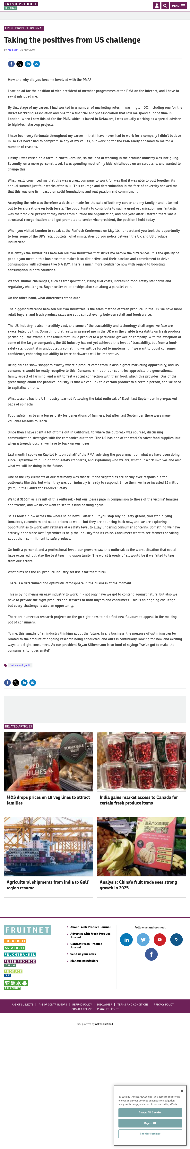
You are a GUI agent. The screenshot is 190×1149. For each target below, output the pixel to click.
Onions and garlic (20, 690)
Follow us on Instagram (176, 1053)
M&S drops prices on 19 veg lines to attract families (48, 913)
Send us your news (83, 1067)
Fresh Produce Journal (24, 54)
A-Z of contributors (53, 1118)
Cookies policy (81, 1122)
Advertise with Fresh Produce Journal (90, 1049)
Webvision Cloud (104, 1137)
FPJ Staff (13, 75)
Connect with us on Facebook (151, 1067)
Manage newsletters (84, 1074)
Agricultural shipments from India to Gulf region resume (47, 998)
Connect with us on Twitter (143, 1053)
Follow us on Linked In (126, 1053)
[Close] (182, 1113)
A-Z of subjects (22, 1118)
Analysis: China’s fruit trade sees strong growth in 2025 (138, 998)
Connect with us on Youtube (159, 1053)
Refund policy (82, 1118)
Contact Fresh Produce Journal (86, 1059)
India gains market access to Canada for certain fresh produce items (139, 913)
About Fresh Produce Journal (90, 1040)
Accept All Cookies (150, 1134)
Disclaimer (104, 1118)
